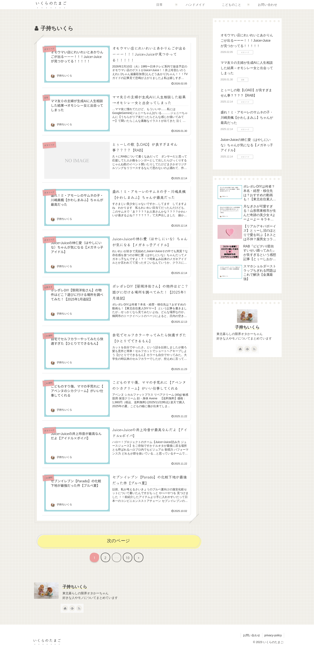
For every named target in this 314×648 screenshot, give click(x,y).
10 (128, 557)
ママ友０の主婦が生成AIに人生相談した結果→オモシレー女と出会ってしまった (247, 68)
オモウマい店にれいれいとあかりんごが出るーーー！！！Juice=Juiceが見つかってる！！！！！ (247, 40)
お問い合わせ (251, 635)
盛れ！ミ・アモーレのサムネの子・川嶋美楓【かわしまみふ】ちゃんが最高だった (247, 117)
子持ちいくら (247, 327)
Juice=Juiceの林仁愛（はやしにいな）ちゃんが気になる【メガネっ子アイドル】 (247, 145)
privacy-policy (273, 635)
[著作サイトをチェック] (240, 349)
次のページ (118, 540)
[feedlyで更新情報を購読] (247, 349)
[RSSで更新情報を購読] (254, 349)
